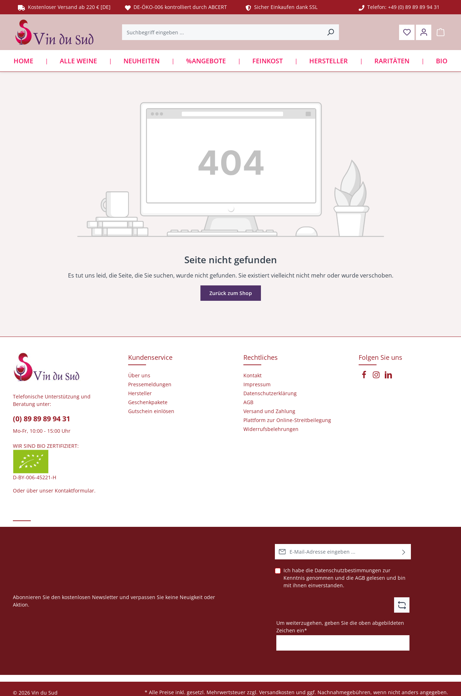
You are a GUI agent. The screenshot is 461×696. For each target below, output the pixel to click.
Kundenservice (150, 357)
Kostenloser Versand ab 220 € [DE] (64, 7)
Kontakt (252, 375)
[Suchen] (330, 32)
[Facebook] (364, 376)
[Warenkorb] (440, 32)
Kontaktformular (74, 490)
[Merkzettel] (406, 32)
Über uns (139, 375)
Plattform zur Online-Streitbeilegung (287, 420)
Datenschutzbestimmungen (348, 570)
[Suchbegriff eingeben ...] (222, 32)
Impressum (257, 384)
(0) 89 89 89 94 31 (41, 418)
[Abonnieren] (404, 551)
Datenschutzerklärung (270, 393)
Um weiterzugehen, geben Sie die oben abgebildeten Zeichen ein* (340, 626)
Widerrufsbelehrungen (271, 429)
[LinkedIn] (388, 376)
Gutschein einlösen (151, 411)
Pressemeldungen (149, 384)
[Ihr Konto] (423, 32)
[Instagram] (377, 376)
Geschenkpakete (148, 402)
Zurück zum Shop (230, 293)
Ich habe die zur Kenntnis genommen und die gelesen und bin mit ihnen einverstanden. (344, 578)
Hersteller (140, 393)
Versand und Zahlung (269, 411)
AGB (360, 577)
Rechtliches (260, 357)
